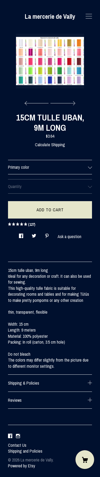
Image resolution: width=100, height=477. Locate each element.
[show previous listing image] (38, 101)
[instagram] (18, 436)
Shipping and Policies (25, 451)
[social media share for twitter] (34, 234)
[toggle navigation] (89, 16)
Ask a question (69, 236)
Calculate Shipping (50, 145)
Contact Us (17, 445)
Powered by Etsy (21, 466)
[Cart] (84, 459)
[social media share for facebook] (21, 234)
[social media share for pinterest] (47, 234)
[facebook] (10, 436)
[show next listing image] (62, 101)
